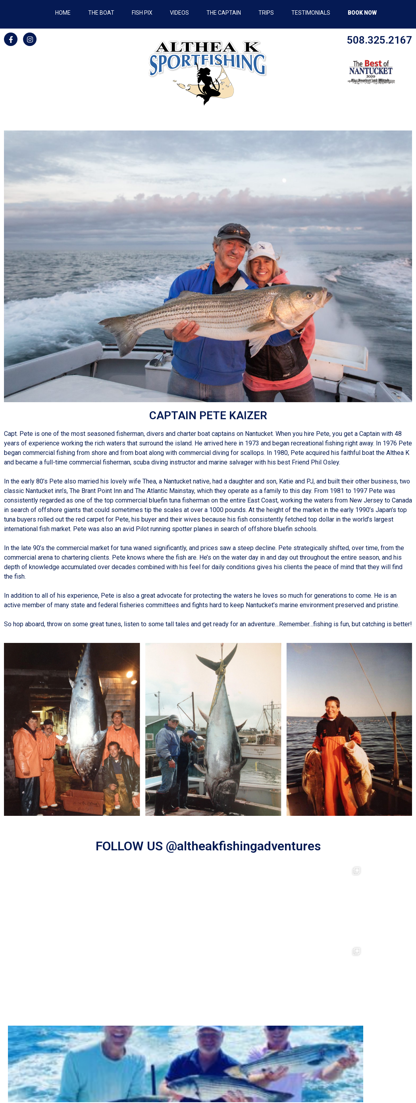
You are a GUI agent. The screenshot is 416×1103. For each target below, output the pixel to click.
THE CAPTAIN (223, 13)
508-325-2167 (208, 1024)
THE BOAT (101, 13)
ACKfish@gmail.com (208, 1034)
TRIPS (266, 13)
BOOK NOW (362, 13)
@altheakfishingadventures (243, 846)
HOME (63, 13)
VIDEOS (179, 13)
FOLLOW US (131, 846)
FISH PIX (142, 13)
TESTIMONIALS (310, 13)
